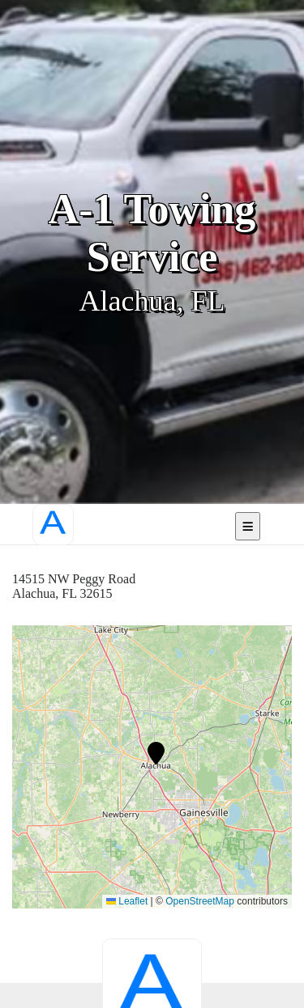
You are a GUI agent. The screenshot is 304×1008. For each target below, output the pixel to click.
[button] (156, 753)
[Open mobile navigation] (247, 526)
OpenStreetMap (199, 901)
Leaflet (127, 901)
